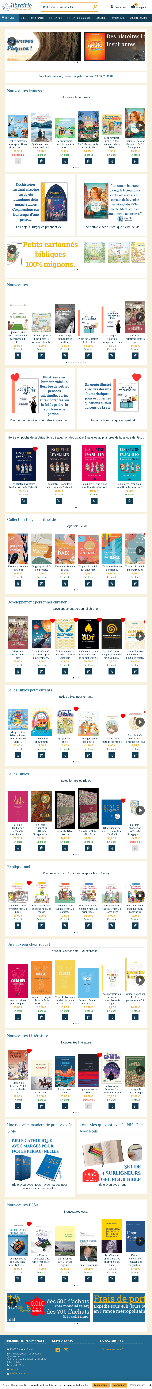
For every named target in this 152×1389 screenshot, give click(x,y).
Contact (12, 1369)
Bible (23, 18)
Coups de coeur (138, 18)
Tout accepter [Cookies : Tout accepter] (101, 1385)
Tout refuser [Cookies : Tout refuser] (119, 1385)
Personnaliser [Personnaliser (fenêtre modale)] (137, 1385)
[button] (141, 50)
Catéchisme (118, 18)
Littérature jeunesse (79, 18)
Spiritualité (37, 18)
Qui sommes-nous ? (112, 1349)
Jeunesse (101, 18)
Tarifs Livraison (16, 1373)
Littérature (55, 18)
